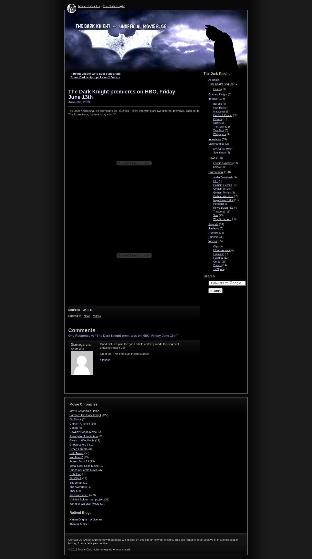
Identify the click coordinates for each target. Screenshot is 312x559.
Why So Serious (222, 219)
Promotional (215, 172)
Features (218, 257)
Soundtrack (219, 152)
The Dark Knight (114, 6)
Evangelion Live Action (83, 436)
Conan (73, 427)
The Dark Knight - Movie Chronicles (156, 41)
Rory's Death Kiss (223, 207)
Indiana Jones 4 (79, 523)
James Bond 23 (79, 461)
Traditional (219, 211)
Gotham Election (222, 185)
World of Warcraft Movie (84, 503)
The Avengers (78, 486)
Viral (215, 215)
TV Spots (218, 269)
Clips (216, 246)
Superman (75, 482)
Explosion (218, 254)
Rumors (213, 232)
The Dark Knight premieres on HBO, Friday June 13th (121, 94)
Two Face (218, 130)
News (87, 316)
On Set (217, 261)
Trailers (217, 265)
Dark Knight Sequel (220, 83)
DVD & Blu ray (221, 149)
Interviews (214, 139)
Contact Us (75, 539)
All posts (213, 79)
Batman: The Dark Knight (85, 415)
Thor (72, 490)
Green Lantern (78, 448)
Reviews (213, 228)
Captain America (79, 423)
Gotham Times (221, 188)
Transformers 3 (78, 495)
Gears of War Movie (81, 440)
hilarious (105, 359)
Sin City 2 (75, 478)
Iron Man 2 (76, 457)
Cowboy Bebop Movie (83, 431)
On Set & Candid (222, 115)
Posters (217, 119)
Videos (97, 316)
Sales (216, 167)
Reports (213, 224)
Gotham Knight (217, 94)
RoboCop (75, 474)
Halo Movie (76, 453)
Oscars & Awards (223, 163)
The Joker (218, 126)
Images (213, 98)
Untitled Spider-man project (86, 499)
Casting (217, 89)
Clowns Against (222, 250)
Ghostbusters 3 (78, 444)
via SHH (87, 310)
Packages (218, 204)
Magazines (219, 111)
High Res (218, 107)
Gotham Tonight (222, 192)
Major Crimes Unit (223, 200)
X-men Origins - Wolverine (85, 519)
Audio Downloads (223, 177)
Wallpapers (219, 134)
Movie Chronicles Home (84, 410)
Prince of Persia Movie (83, 469)
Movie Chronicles (89, 6)
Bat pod (217, 103)
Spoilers (213, 236)
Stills (216, 123)
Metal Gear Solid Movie (84, 465)
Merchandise (216, 143)
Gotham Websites (223, 196)
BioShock (75, 419)
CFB (215, 181)
